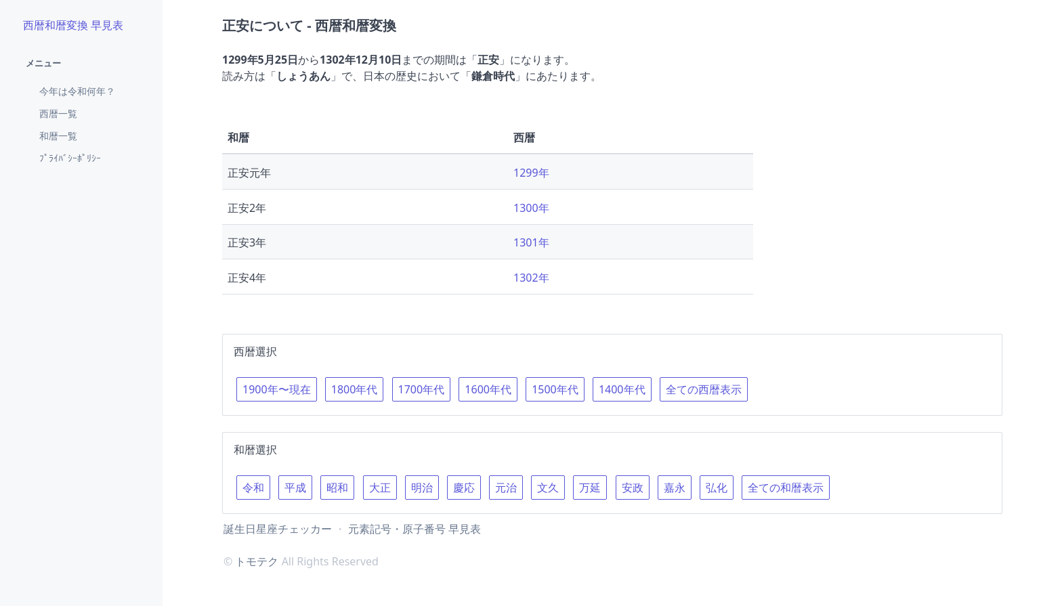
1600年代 (488, 389)
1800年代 (354, 389)
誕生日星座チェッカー (278, 528)
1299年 (531, 172)
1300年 (531, 207)
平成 (295, 487)
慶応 (464, 487)
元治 (506, 487)
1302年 (531, 277)
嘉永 (674, 487)
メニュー (43, 63)
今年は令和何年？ (77, 91)
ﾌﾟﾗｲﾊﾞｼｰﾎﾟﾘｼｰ (70, 158)
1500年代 (555, 389)
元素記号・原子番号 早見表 (414, 528)
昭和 (337, 487)
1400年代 (622, 389)
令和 (253, 487)
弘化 (716, 487)
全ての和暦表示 (786, 487)
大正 (380, 487)
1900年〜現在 (276, 389)
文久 (548, 487)
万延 (590, 487)
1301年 (531, 242)
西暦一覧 (58, 113)
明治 (422, 487)
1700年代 (421, 389)
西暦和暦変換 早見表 (73, 25)
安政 (632, 487)
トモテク (256, 561)
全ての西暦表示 (704, 389)
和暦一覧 (58, 135)
